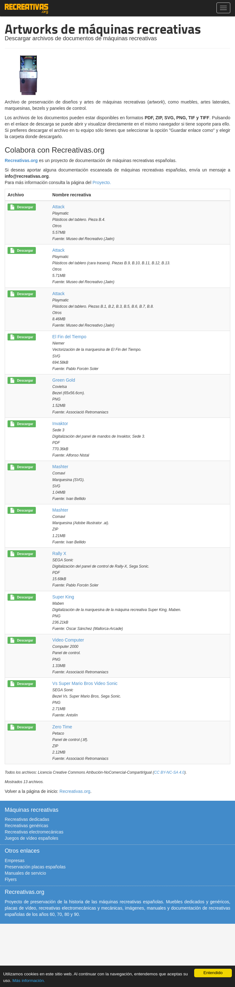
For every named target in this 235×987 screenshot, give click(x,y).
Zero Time (62, 726)
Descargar (21, 207)
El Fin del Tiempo (69, 336)
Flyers (11, 879)
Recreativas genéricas (26, 825)
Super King (63, 596)
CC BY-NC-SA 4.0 (169, 772)
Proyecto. (101, 182)
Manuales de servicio (25, 873)
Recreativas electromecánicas (34, 831)
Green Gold (63, 380)
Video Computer (68, 639)
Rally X (59, 553)
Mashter (60, 466)
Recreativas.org (21, 160)
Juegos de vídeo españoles (31, 838)
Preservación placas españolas (35, 866)
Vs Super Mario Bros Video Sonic (85, 683)
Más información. (28, 980)
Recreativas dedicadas (27, 819)
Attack (58, 206)
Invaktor (60, 423)
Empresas (15, 860)
